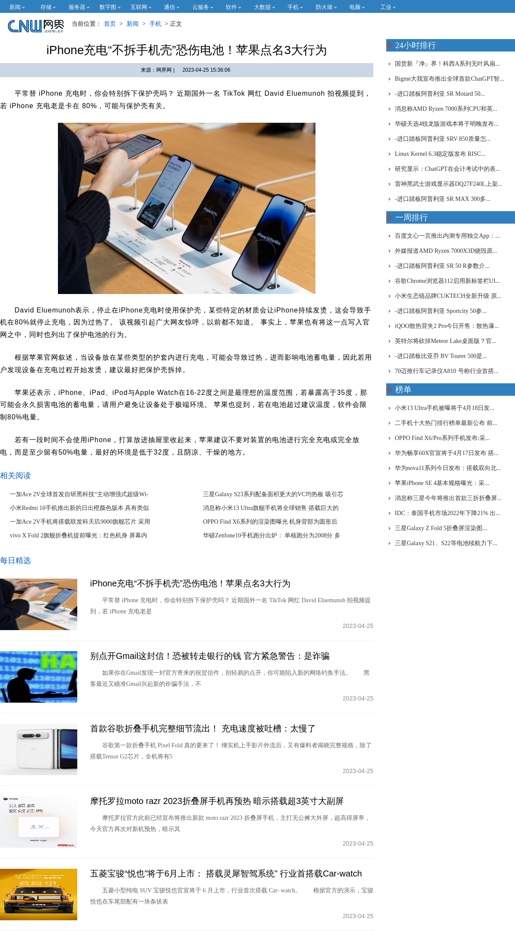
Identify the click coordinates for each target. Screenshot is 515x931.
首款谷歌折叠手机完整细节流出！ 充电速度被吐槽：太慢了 (203, 728)
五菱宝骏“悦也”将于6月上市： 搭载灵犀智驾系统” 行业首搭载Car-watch (226, 873)
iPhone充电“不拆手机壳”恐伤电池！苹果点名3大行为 (190, 583)
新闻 (133, 24)
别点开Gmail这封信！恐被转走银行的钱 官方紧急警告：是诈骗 (210, 656)
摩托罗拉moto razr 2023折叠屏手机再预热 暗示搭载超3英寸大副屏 (217, 801)
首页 (110, 24)
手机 (155, 24)
